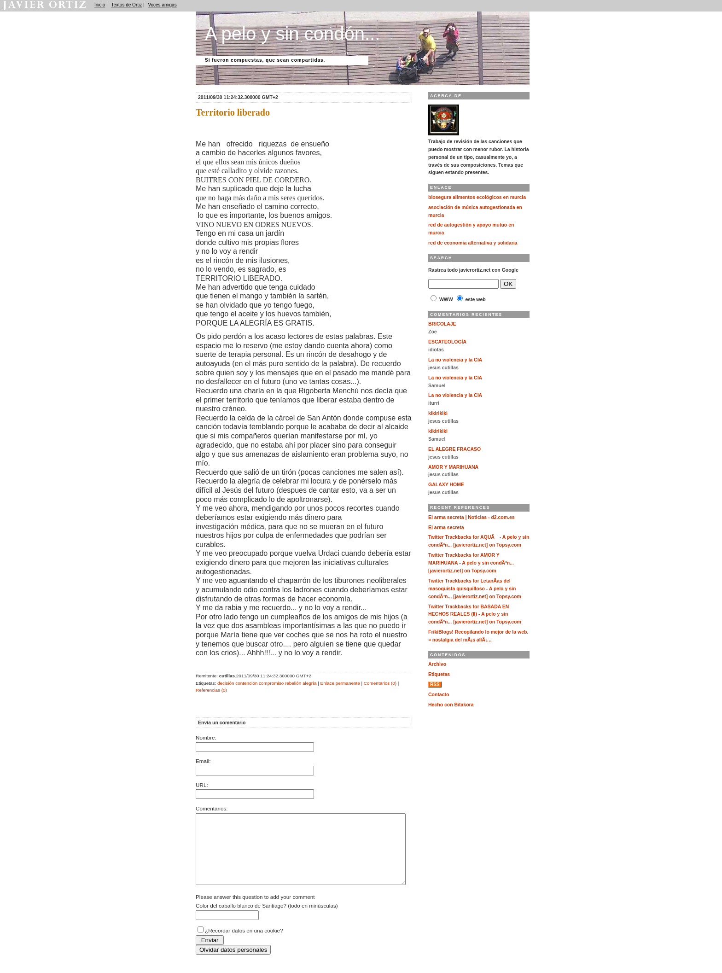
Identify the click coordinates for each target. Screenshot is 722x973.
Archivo (437, 664)
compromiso (271, 683)
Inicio (99, 4)
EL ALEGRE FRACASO (454, 449)
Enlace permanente (340, 683)
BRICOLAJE (442, 323)
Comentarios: (212, 808)
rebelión (293, 683)
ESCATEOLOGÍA (447, 341)
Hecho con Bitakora (450, 704)
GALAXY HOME (446, 484)
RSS (435, 684)
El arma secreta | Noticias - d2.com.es (471, 517)
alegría (309, 683)
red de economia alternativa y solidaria (472, 242)
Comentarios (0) (380, 683)
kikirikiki (438, 413)
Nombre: (206, 737)
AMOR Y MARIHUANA (453, 467)
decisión (225, 683)
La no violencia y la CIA (455, 359)
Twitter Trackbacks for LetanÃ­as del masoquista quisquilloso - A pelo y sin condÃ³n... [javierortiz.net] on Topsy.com (474, 588)
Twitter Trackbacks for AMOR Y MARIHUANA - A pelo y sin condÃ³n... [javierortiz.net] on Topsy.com (471, 563)
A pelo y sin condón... (292, 33)
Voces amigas (162, 4)
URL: (202, 785)
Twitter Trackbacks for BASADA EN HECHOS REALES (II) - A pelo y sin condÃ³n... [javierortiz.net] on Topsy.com (474, 614)
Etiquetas (439, 674)
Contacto (438, 694)
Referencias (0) (211, 690)
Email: (203, 761)
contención (246, 683)
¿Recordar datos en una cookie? (244, 944)
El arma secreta (446, 527)
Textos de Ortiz (126, 4)
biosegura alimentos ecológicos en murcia (477, 197)
